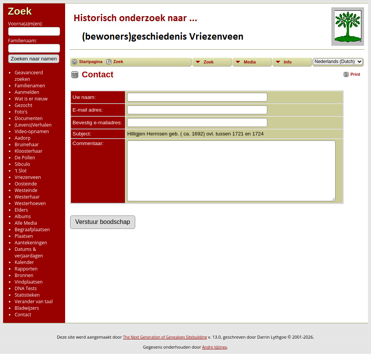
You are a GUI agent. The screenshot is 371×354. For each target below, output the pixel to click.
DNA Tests (26, 288)
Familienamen (30, 85)
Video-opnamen (32, 131)
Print (355, 74)
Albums (23, 216)
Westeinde (26, 190)
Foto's (21, 112)
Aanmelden (27, 92)
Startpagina (90, 61)
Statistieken (27, 295)
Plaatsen (24, 236)
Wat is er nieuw (31, 98)
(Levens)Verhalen (33, 125)
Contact (23, 314)
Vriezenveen (28, 177)
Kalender (24, 262)
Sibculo (22, 164)
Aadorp (22, 138)
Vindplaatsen (29, 282)
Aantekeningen (31, 242)
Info (288, 62)
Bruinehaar (27, 144)
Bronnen (24, 275)
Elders (21, 210)
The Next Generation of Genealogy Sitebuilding (165, 337)
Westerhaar (27, 197)
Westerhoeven (30, 203)
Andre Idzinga (214, 347)
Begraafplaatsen (32, 229)
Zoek (20, 11)
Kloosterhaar (28, 151)
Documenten (29, 118)
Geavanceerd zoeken (29, 75)
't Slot (21, 170)
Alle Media (26, 223)
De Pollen (25, 157)
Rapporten (26, 269)
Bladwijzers (27, 308)
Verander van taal (34, 301)
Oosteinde (26, 183)
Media (250, 62)
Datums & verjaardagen (29, 252)
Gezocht (23, 105)
